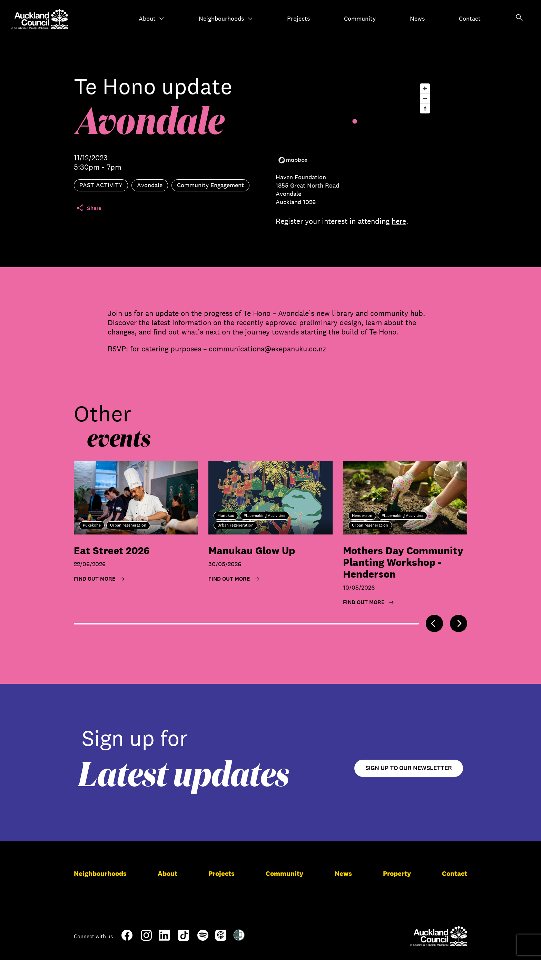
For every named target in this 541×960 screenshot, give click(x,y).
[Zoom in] (425, 88)
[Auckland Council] (438, 936)
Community (360, 18)
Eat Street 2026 (111, 550)
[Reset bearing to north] (425, 108)
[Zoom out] (425, 98)
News (417, 18)
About (152, 18)
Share (88, 208)
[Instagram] (146, 937)
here (399, 221)
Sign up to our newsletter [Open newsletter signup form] (408, 768)
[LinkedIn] (164, 937)
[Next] (458, 623)
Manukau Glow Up (251, 550)
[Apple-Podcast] (220, 937)
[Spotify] (202, 937)
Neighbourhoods (226, 18)
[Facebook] (127, 939)
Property (397, 873)
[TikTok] (183, 939)
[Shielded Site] (239, 937)
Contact (470, 18)
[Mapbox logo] (293, 160)
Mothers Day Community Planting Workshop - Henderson (403, 562)
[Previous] (434, 623)
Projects (298, 18)
